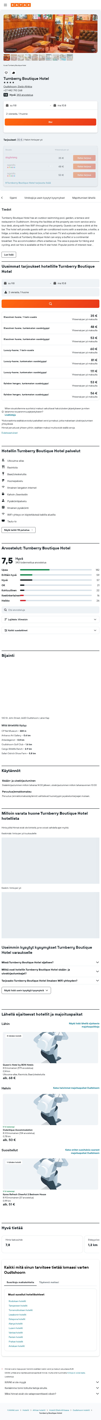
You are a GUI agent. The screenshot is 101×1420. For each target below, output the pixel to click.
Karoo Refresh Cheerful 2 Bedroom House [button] (24, 1141)
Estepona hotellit (17, 1265)
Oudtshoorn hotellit (81, 1357)
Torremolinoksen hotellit (21, 1256)
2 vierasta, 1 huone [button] (17, 113)
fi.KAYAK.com (13, 1357)
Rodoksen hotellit (17, 1247)
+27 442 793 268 (13, 90)
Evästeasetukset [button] (10, 432)
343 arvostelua (25, 94)
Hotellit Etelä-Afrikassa (59, 1357)
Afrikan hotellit (39, 1357)
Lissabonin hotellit (17, 1261)
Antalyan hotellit (17, 1292)
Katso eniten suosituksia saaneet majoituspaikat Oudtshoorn (82, 1098)
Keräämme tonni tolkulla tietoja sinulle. (52, 1335)
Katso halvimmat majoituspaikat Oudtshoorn (76, 1034)
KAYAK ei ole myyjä (52, 1329)
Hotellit (26, 1357)
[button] (5, 4)
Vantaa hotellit (16, 1279)
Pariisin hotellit (16, 1283)
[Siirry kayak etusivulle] (21, 5)
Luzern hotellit (16, 1274)
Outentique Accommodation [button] (17, 1076)
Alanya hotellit (16, 1270)
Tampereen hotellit (18, 1252)
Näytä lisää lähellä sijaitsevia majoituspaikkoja (84, 972)
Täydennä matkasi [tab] (49, 1229)
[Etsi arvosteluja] (53, 610)
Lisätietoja (10, 414)
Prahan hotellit (16, 1288)
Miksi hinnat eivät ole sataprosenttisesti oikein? (52, 1340)
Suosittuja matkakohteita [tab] (20, 1229)
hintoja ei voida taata (76, 1319)
